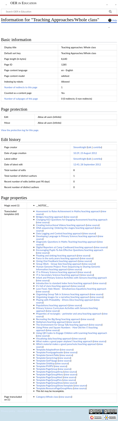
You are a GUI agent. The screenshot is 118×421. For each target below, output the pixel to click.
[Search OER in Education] (59, 11)
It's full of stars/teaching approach (53, 286)
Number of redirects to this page (20, 87)
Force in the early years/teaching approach (57, 258)
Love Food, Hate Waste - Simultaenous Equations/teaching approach (71, 288)
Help (114, 20)
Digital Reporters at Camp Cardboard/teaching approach (65, 247)
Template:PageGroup (46, 369)
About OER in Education (29, 411)
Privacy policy (8, 411)
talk (89, 147)
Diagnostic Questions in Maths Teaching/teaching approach (66, 241)
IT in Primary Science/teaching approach (56, 272)
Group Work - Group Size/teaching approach (59, 263)
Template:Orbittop (45, 363)
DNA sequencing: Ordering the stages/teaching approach (65, 227)
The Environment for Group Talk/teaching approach (62, 324)
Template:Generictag (46, 357)
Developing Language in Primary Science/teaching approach (66, 236)
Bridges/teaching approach (50, 216)
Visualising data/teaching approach (54, 338)
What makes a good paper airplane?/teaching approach (64, 341)
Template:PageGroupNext (49, 377)
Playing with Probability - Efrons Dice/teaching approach (65, 299)
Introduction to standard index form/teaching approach (64, 283)
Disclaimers (50, 411)
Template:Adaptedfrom (48, 349)
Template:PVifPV (44, 366)
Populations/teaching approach (52, 305)
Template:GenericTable (47, 355)
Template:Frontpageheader (49, 352)
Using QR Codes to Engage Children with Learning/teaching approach (71, 333)
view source (71, 216)
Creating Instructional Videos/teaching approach (61, 225)
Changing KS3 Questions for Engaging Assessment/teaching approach (71, 219)
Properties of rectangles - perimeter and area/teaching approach (69, 313)
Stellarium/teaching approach (51, 322)
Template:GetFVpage (46, 360)
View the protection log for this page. (20, 130)
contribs (97, 147)
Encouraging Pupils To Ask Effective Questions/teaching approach (69, 250)
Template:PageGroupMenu (49, 374)
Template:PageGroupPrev (49, 380)
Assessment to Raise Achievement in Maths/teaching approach (68, 211)
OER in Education (23, 3)
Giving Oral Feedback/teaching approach (57, 261)
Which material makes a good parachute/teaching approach (66, 344)
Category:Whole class (47, 396)
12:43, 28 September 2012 (87, 164)
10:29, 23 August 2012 (85, 153)
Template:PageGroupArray (49, 371)
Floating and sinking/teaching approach (56, 255)
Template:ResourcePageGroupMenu (54, 388)
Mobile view (65, 411)
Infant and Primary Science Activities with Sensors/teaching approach (71, 277)
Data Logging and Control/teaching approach (59, 233)
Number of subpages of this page (21, 98)
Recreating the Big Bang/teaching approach (58, 319)
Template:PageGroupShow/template (54, 385)
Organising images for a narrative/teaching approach (63, 297)
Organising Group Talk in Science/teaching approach (62, 294)
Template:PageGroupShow (49, 382)
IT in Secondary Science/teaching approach (58, 274)
